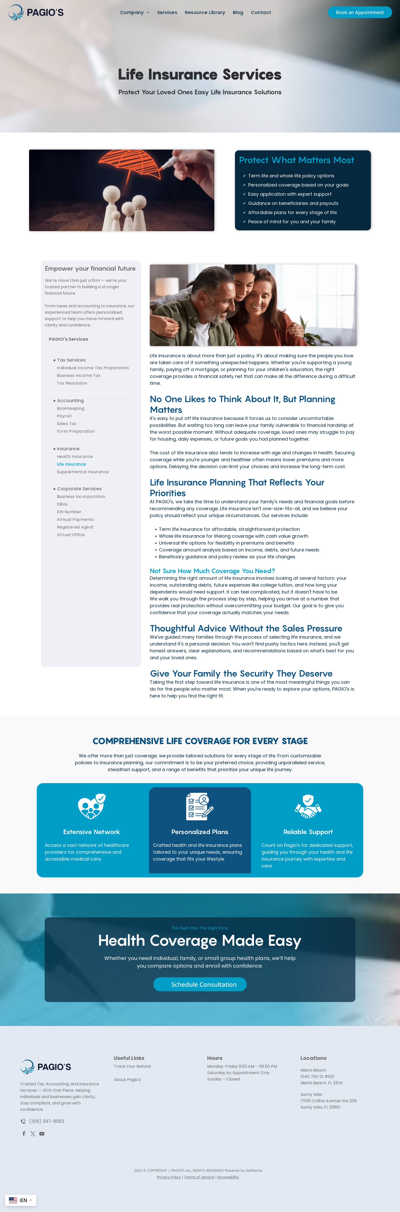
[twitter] (33, 1134)
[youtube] (42, 1134)
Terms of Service (199, 1177)
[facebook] (24, 1134)
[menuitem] (134, 10)
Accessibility (228, 1177)
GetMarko (254, 1170)
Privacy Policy (169, 1177)
